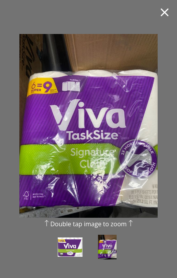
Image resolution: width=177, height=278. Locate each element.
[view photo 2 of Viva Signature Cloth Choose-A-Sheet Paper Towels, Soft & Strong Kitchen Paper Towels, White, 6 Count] (107, 252)
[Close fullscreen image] (164, 12)
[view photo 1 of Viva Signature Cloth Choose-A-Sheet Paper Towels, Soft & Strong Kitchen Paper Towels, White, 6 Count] (70, 252)
